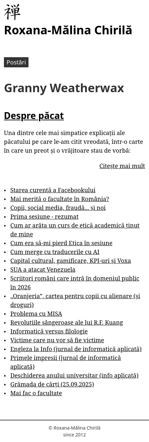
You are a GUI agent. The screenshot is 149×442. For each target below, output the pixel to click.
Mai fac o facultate (36, 393)
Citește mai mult (122, 166)
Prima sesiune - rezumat (44, 216)
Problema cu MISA (36, 313)
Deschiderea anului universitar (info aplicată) (74, 375)
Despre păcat (34, 115)
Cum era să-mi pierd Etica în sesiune (61, 243)
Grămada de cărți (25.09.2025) (52, 384)
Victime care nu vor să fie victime (57, 340)
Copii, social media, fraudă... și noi (57, 208)
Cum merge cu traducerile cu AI (54, 252)
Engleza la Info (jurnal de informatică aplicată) (75, 349)
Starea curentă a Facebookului (52, 190)
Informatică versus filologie (48, 331)
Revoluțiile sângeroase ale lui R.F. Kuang (66, 322)
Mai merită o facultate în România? (59, 199)
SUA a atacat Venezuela (42, 269)
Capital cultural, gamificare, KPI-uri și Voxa (70, 260)
